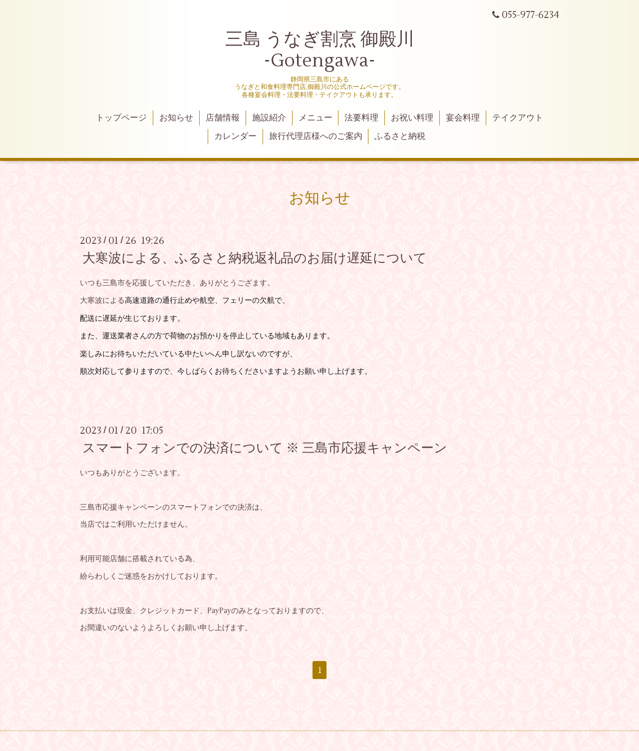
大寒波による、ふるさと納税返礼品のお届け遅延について (254, 258)
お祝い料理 (412, 117)
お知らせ (176, 117)
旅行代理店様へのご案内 (315, 136)
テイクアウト (517, 117)
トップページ (121, 117)
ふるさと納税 (399, 136)
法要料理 (361, 117)
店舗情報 (223, 117)
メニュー (315, 117)
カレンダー (235, 136)
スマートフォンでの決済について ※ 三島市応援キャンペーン (264, 448)
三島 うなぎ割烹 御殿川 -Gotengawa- (319, 50)
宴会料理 (463, 117)
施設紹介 (269, 117)
